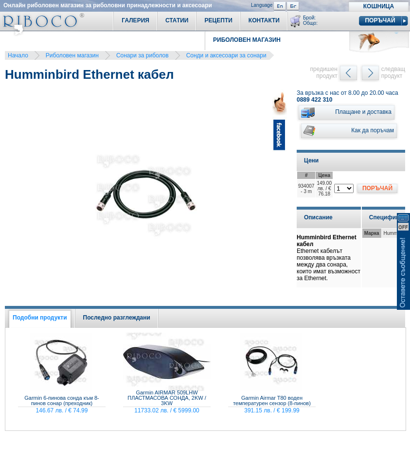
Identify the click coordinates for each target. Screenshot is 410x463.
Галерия (135, 20)
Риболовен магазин (72, 55)
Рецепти (218, 20)
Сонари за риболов (142, 55)
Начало (18, 55)
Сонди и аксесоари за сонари (226, 55)
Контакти (264, 20)
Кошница (378, 6)
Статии (177, 20)
